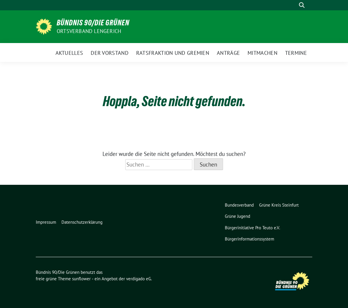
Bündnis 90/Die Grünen (93, 22)
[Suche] (293, 5)
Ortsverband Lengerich (89, 31)
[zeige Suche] (302, 5)
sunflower (81, 278)
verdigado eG (138, 278)
